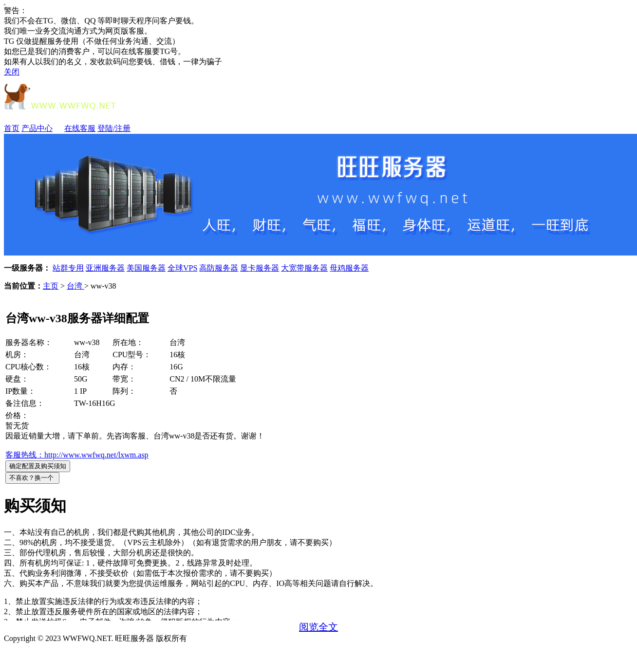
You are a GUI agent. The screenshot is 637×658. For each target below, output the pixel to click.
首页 (11, 128)
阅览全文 (318, 626)
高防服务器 (218, 268)
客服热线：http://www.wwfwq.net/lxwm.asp (77, 455)
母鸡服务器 (349, 268)
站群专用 (68, 268)
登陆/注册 (114, 128)
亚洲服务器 (105, 268)
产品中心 (41, 128)
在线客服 (79, 128)
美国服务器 (146, 268)
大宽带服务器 (304, 268)
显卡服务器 (259, 268)
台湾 (75, 286)
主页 (50, 286)
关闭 (11, 72)
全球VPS (182, 268)
